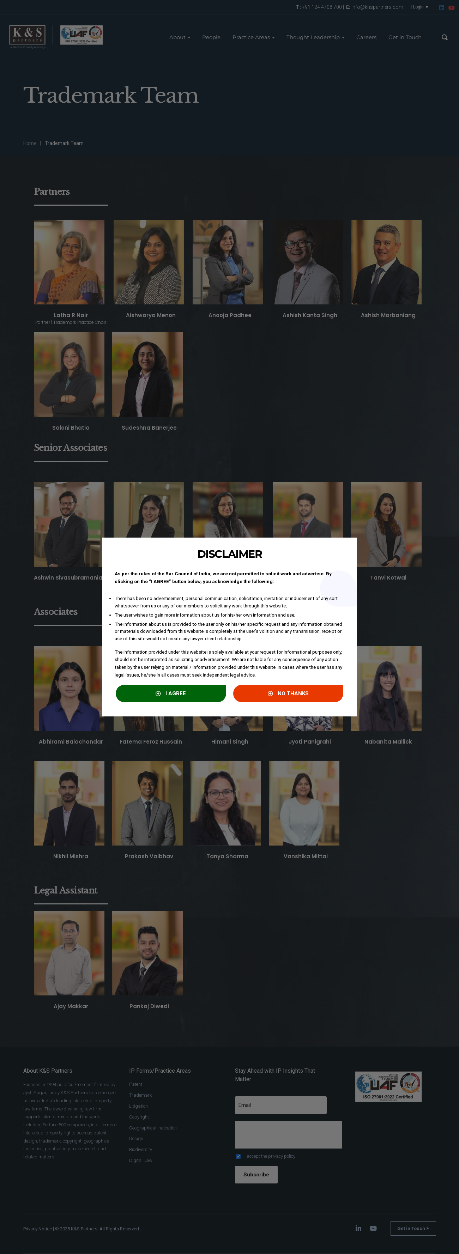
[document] (229, 627)
